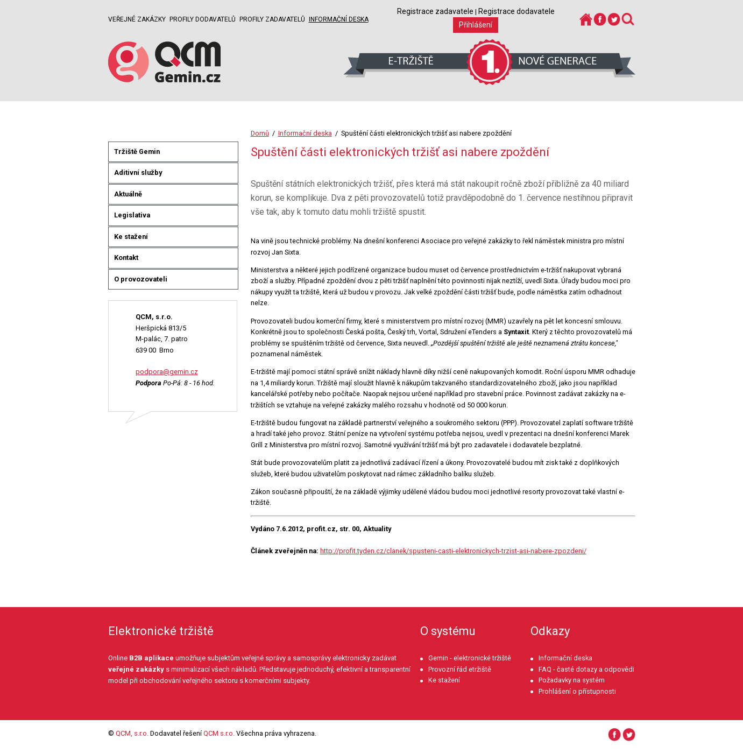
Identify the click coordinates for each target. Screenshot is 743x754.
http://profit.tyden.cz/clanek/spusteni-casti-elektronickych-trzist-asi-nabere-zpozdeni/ (453, 551)
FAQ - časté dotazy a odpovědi (586, 669)
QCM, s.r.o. (132, 733)
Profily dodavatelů (202, 19)
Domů (260, 133)
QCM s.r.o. (219, 733)
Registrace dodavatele (516, 11)
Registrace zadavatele (435, 11)
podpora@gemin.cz (167, 372)
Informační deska (339, 19)
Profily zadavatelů (272, 19)
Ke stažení (131, 236)
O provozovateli (140, 279)
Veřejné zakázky (137, 19)
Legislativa (132, 215)
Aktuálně (128, 194)
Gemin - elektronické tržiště (469, 658)
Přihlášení (475, 24)
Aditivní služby (138, 172)
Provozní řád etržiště (459, 669)
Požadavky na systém (572, 680)
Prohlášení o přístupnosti (577, 691)
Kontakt (126, 257)
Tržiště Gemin (137, 151)
